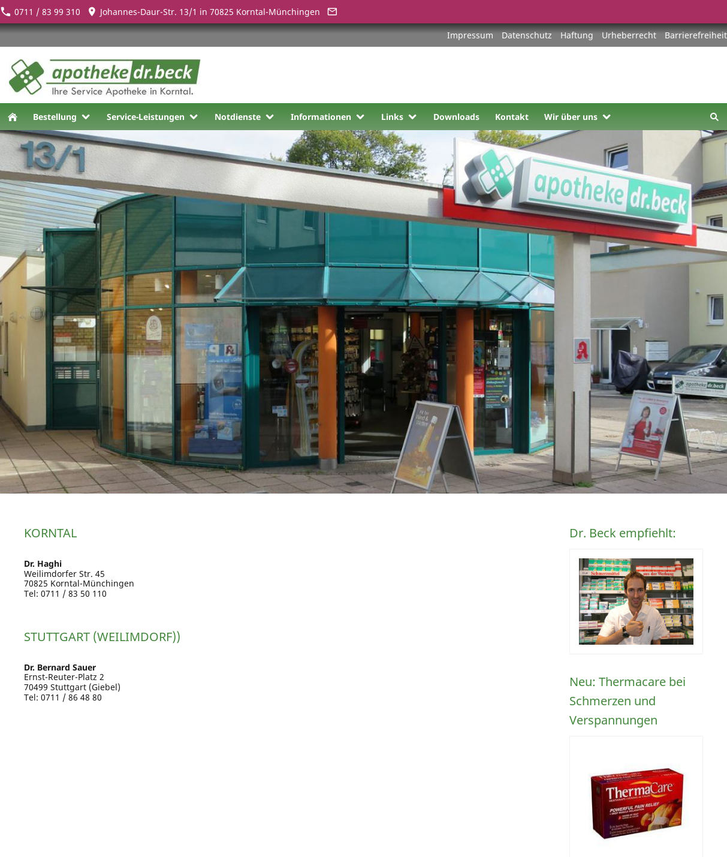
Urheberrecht (629, 35)
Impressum (470, 35)
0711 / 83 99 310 (40, 11)
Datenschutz (527, 35)
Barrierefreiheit (696, 35)
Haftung (576, 35)
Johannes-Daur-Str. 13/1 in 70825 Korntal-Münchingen (203, 11)
